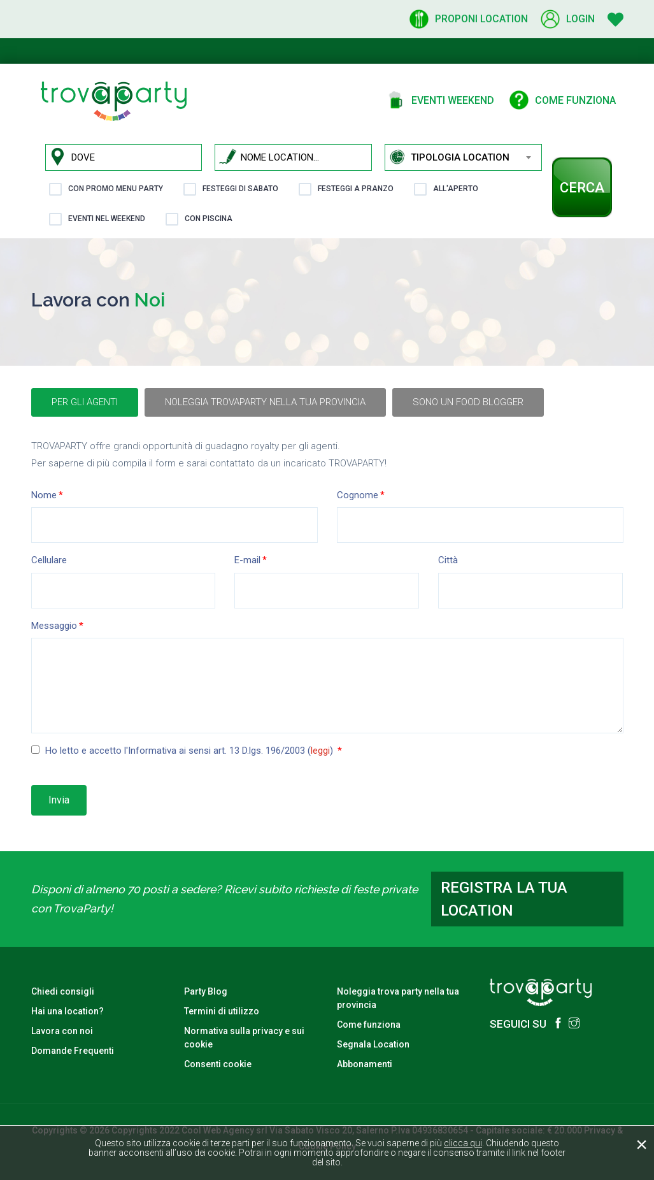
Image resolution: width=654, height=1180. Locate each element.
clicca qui (463, 1143)
